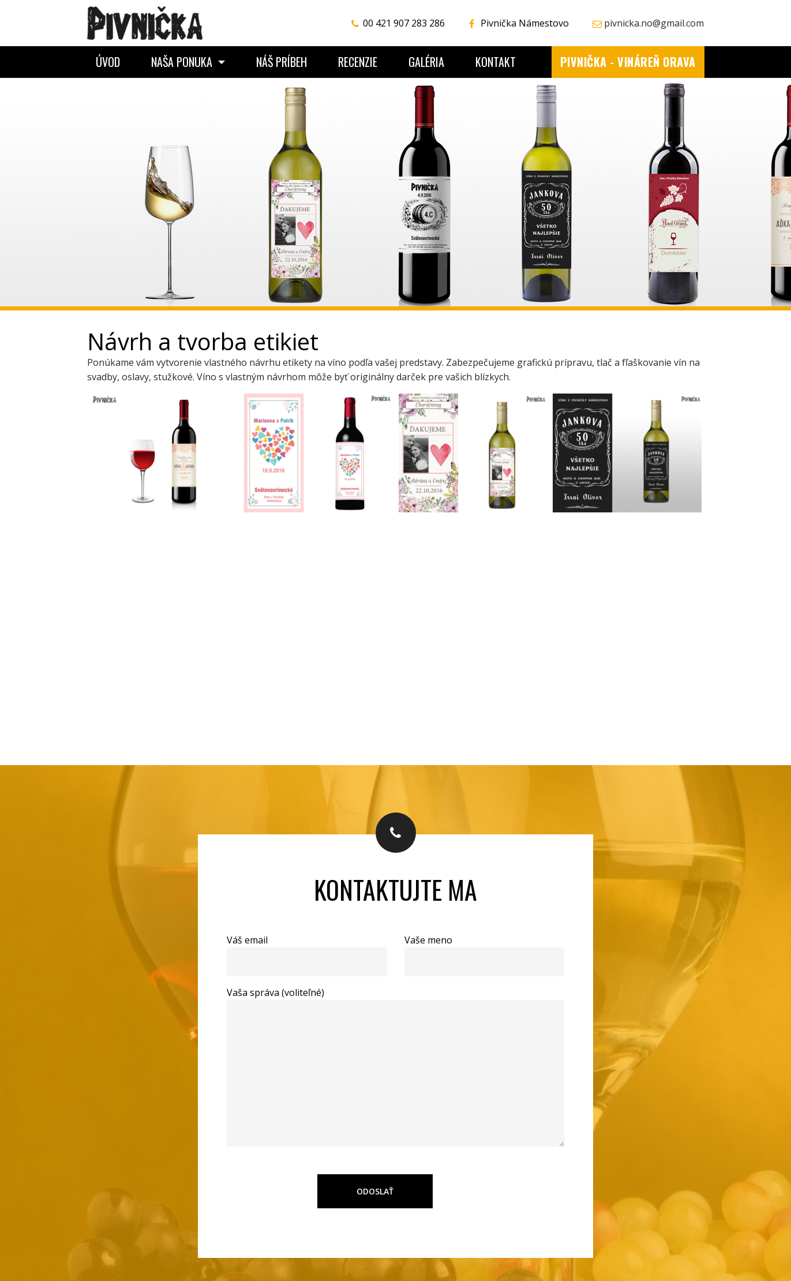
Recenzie (357, 61)
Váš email (307, 951)
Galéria (426, 61)
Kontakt (495, 61)
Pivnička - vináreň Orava (628, 62)
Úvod (108, 61)
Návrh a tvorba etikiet (202, 341)
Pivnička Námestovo (525, 23)
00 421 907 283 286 (404, 23)
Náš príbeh (281, 61)
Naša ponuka (183, 61)
